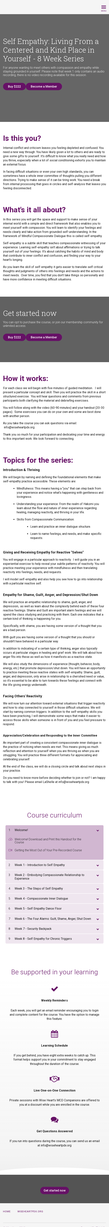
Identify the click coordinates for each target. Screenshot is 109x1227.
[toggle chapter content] (97, 823)
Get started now (53, 1184)
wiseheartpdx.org (30, 1205)
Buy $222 (14, 86)
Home (7, 1205)
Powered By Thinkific (93, 1221)
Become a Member (47, 86)
